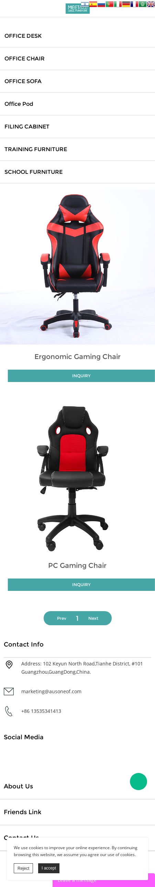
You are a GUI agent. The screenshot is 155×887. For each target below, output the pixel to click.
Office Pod (18, 104)
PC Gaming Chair (77, 565)
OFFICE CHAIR (24, 58)
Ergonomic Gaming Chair (77, 356)
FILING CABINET (26, 126)
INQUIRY (81, 375)
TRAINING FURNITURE (35, 149)
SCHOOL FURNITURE (33, 172)
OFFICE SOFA (23, 81)
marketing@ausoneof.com (51, 691)
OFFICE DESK (23, 36)
